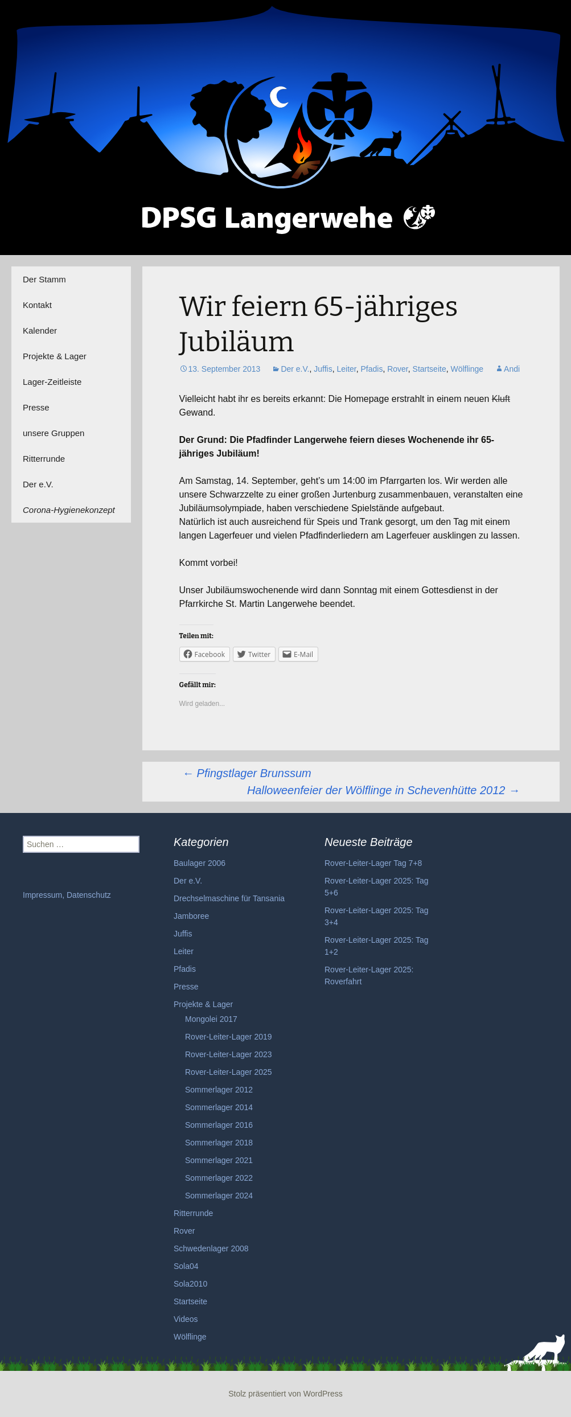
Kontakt (37, 305)
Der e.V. (38, 484)
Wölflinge (466, 368)
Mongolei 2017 (211, 1019)
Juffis (323, 368)
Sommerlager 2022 (219, 1177)
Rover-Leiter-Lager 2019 (228, 1036)
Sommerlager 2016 (219, 1125)
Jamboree (191, 916)
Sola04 (186, 1266)
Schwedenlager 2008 (211, 1248)
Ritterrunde (44, 458)
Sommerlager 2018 (219, 1142)
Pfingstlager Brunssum (246, 773)
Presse (36, 407)
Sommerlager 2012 (219, 1089)
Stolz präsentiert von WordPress (285, 1393)
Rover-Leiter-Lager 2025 (228, 1072)
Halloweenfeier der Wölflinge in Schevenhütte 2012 (383, 790)
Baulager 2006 (199, 863)
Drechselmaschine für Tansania (229, 898)
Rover (397, 368)
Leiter (346, 368)
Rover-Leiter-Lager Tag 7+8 (373, 863)
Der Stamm (44, 279)
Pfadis (371, 368)
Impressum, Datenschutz (67, 895)
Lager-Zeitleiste (52, 382)
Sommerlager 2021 (219, 1160)
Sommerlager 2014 (219, 1107)
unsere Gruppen (53, 433)
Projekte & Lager (55, 356)
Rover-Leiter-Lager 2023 (228, 1054)
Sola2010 (190, 1283)
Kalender (40, 330)
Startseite (429, 368)
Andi (512, 368)
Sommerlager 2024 (219, 1195)
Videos (186, 1319)
